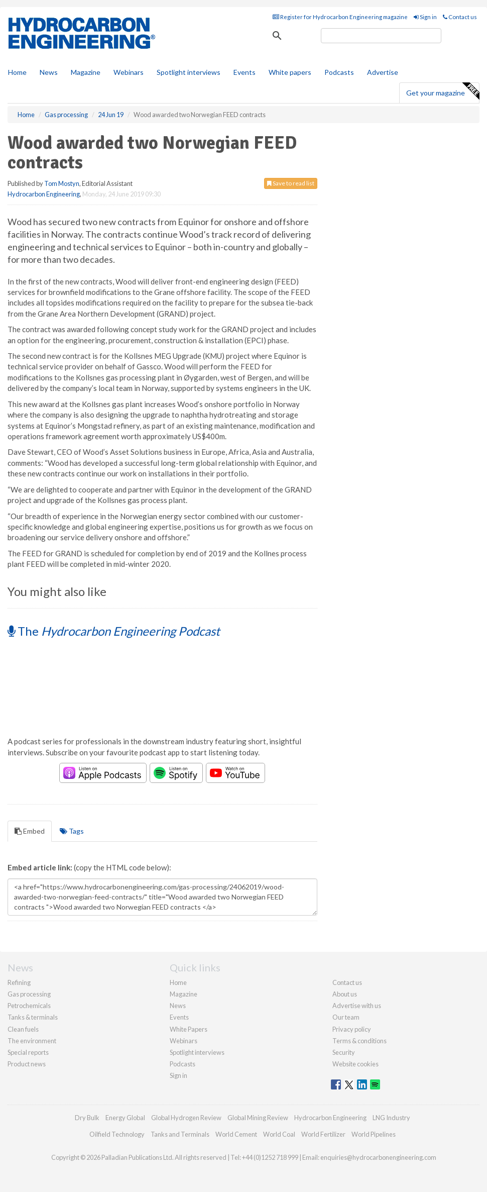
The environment (32, 1041)
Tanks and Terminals (180, 1134)
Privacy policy (351, 1029)
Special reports (28, 1052)
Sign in (425, 17)
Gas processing (29, 994)
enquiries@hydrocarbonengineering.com (378, 1157)
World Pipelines (373, 1134)
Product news (27, 1064)
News (178, 1006)
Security (343, 1052)
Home (17, 72)
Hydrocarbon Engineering (44, 194)
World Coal (279, 1134)
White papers (290, 72)
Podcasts (339, 72)
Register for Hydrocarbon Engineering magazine (340, 17)
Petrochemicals (29, 1006)
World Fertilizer (323, 1134)
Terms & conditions (359, 1041)
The (114, 631)
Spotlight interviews (188, 72)
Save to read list (290, 183)
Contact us (460, 17)
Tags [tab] (72, 831)
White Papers (188, 1029)
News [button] (49, 72)
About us (344, 994)
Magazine (85, 72)
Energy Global (125, 1118)
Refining (19, 982)
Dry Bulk (87, 1118)
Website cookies (355, 1064)
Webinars (128, 72)
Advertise (382, 72)
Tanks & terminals (33, 1017)
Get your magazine (442, 91)
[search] (381, 35)
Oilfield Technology (117, 1134)
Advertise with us (356, 1006)
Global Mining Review (257, 1118)
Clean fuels (23, 1029)
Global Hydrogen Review (186, 1118)
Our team (345, 1017)
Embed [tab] (30, 831)
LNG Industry (391, 1118)
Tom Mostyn (61, 183)
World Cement (236, 1134)
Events (244, 72)
